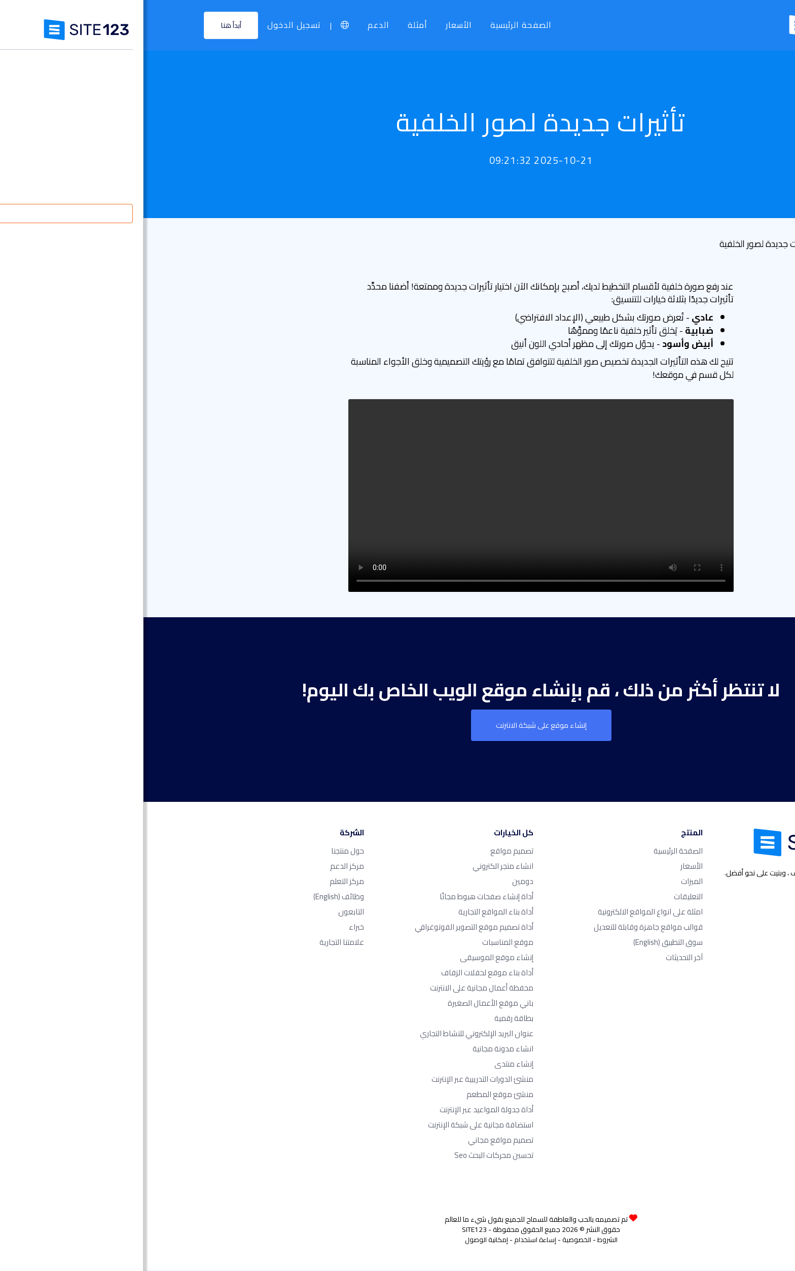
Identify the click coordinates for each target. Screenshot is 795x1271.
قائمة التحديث (711, 243)
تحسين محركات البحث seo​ (350, 1156)
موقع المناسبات (364, 943)
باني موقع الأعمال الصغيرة (347, 1004)
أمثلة (275, 25)
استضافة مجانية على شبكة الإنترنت (337, 1125)
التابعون (208, 912)
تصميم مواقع (368, 851)
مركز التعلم (203, 882)
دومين (379, 882)
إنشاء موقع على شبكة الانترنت (397, 725)
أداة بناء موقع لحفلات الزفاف (344, 973)
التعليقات (544, 897)
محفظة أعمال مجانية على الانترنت (338, 988)
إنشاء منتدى (370, 1064)
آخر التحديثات (540, 958)
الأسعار (316, 25)
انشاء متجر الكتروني (359, 867)
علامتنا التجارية (198, 943)
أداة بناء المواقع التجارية (352, 912)
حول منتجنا (204, 851)
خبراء (213, 928)
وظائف (195, 897)
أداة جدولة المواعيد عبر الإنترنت (343, 1110)
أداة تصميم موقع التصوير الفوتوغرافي (330, 928)
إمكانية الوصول (343, 1240)
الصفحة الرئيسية (378, 25)
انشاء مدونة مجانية (359, 1049)
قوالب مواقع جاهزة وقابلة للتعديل (504, 928)
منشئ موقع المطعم (356, 1095)
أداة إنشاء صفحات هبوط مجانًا (343, 897)
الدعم (236, 25)
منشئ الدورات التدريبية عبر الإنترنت (339, 1080)
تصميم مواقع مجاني (357, 1141)
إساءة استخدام (392, 1240)
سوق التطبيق (524, 943)
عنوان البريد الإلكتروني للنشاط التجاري (333, 1034)
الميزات (548, 882)
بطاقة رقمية (370, 1019)
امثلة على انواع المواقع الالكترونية (506, 912)
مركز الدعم (204, 867)
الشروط (464, 1240)
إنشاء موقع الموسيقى (353, 958)
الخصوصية (433, 1240)
